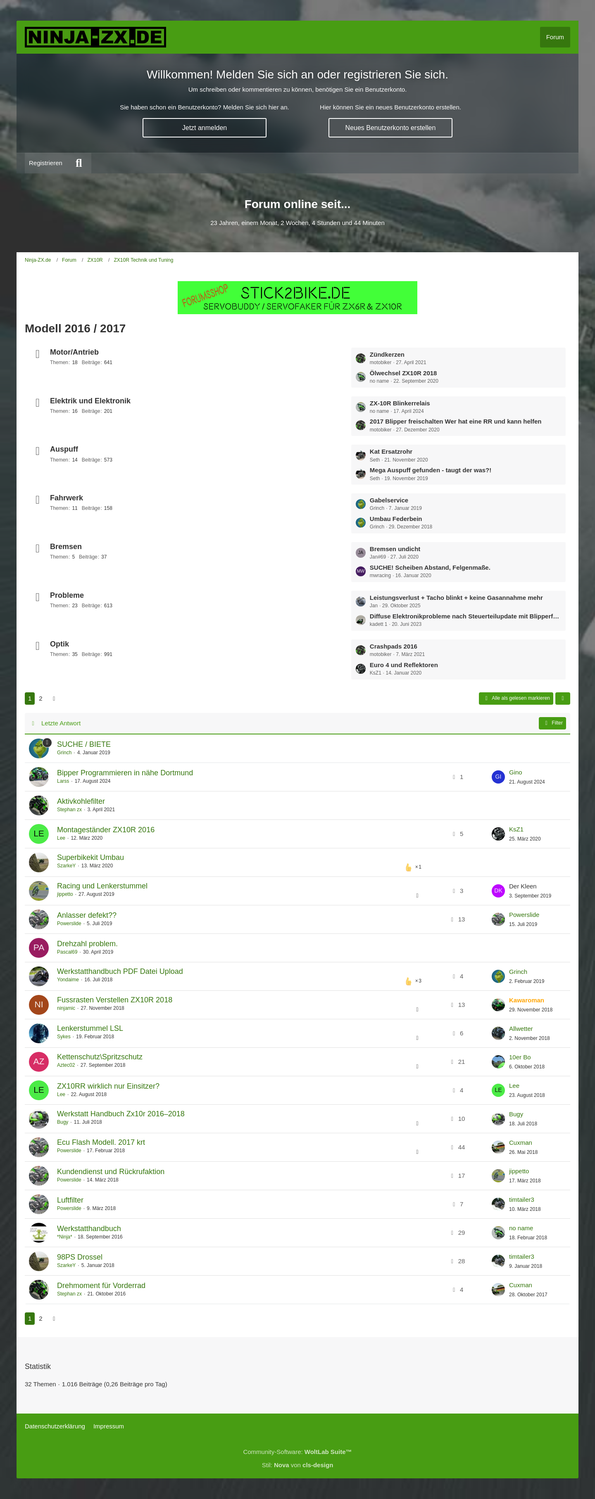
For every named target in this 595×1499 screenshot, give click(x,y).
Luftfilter (70, 1200)
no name (521, 1227)
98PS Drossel (79, 1257)
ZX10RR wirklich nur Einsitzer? (108, 1086)
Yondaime (68, 980)
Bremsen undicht (395, 548)
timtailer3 (521, 1199)
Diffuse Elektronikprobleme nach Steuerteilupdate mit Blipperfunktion (465, 616)
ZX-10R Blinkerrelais (400, 403)
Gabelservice (389, 500)
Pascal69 (67, 952)
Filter (552, 723)
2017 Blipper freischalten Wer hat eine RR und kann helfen (456, 421)
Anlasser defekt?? (87, 915)
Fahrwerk (66, 498)
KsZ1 (516, 829)
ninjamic (66, 1008)
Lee (61, 838)
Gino (515, 772)
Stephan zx (69, 809)
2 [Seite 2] (40, 698)
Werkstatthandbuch (89, 1228)
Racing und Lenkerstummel (102, 886)
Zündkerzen (387, 354)
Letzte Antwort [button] (61, 723)
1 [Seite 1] (29, 698)
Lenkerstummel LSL (90, 1028)
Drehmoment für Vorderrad (101, 1285)
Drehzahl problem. (87, 944)
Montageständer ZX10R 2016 (106, 830)
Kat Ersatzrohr (391, 451)
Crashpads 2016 (393, 646)
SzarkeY (66, 866)
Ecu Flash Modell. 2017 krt (101, 1142)
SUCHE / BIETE (84, 744)
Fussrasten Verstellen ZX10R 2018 (114, 1000)
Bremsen (66, 546)
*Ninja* (64, 1237)
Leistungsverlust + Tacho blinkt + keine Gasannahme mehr (456, 597)
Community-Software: (297, 1451)
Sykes (64, 1037)
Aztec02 (66, 1065)
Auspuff (64, 449)
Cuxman (520, 1142)
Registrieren (45, 162)
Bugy (62, 1122)
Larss (63, 781)
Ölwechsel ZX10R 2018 (403, 373)
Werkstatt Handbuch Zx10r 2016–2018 (121, 1114)
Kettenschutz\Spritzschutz (100, 1057)
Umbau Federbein (396, 518)
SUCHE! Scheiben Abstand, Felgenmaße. (430, 567)
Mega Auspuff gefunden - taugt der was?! (430, 470)
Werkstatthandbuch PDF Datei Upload (120, 971)
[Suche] (79, 163)
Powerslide (69, 923)
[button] (562, 698)
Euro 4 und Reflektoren (404, 664)
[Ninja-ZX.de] (95, 37)
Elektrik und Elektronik (90, 401)
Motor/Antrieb (74, 352)
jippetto (65, 894)
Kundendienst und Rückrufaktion (110, 1171)
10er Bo (520, 1057)
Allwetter (521, 1028)
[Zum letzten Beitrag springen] (498, 777)
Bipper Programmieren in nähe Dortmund (125, 773)
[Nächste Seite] (54, 698)
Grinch (64, 752)
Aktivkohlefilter (81, 801)
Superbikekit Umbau (90, 857)
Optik (59, 644)
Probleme (67, 595)
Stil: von (297, 1464)
